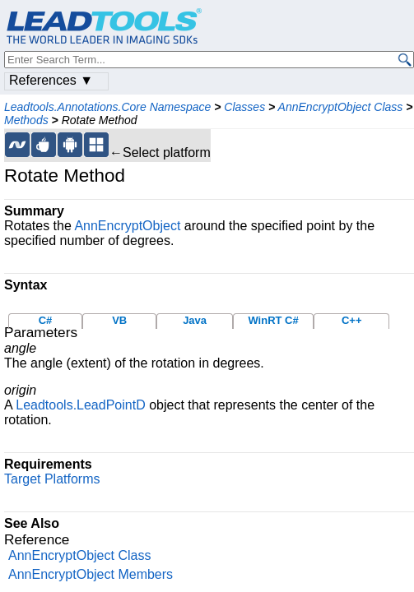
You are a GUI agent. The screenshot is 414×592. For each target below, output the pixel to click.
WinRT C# (273, 320)
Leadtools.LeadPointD (80, 405)
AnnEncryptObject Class (340, 106)
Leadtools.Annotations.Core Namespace (107, 106)
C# (46, 320)
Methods (26, 120)
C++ (352, 320)
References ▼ (51, 80)
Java (195, 320)
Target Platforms (52, 479)
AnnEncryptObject (127, 226)
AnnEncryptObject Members (90, 574)
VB (119, 320)
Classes (244, 106)
